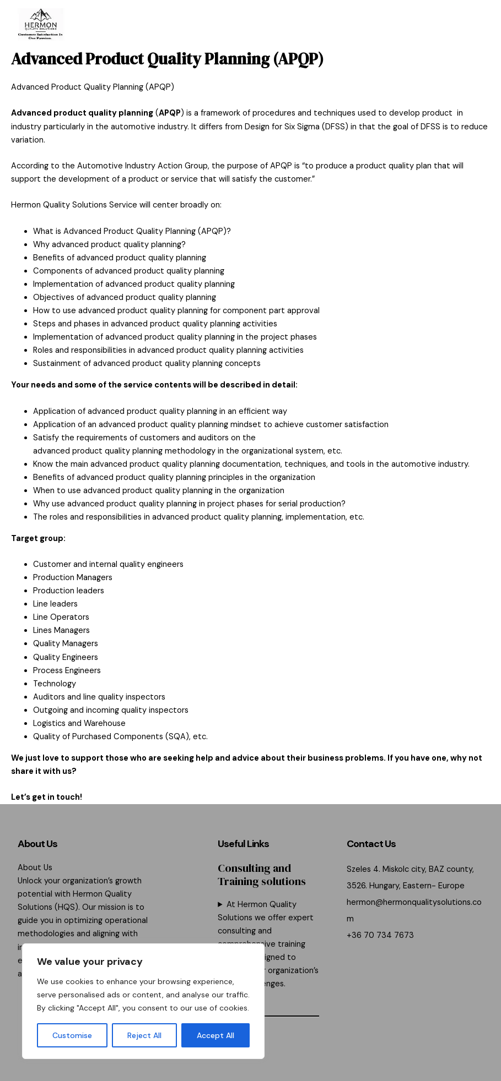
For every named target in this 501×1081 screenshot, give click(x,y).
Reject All (144, 1035)
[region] (143, 1001)
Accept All (215, 1035)
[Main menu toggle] (471, 25)
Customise (72, 1035)
